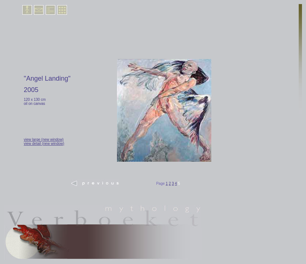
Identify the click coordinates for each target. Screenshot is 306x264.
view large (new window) (44, 140)
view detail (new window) (44, 144)
